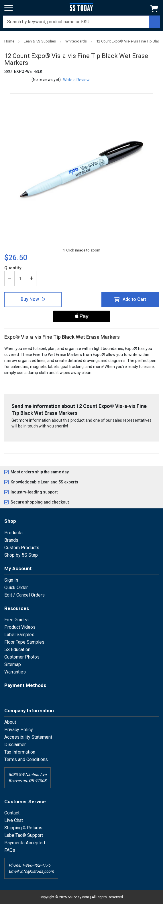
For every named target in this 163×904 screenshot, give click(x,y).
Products (13, 532)
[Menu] (8, 8)
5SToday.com (78, 897)
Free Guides (16, 619)
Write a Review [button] (76, 80)
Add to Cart (134, 299)
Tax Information (19, 752)
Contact (11, 813)
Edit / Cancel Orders (24, 595)
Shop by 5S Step (21, 555)
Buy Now (30, 299)
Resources (16, 608)
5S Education (17, 649)
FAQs (9, 850)
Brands (11, 540)
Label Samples (19, 634)
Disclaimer (15, 744)
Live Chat (13, 820)
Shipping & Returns (23, 828)
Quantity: (13, 267)
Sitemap (12, 664)
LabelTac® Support (23, 835)
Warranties (15, 672)
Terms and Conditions (26, 759)
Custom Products (21, 547)
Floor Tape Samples (24, 642)
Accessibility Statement (28, 737)
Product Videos (20, 627)
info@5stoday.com (37, 871)
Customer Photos (22, 657)
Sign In (11, 580)
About (10, 722)
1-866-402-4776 (36, 865)
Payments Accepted (24, 842)
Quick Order (16, 587)
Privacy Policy (18, 729)
